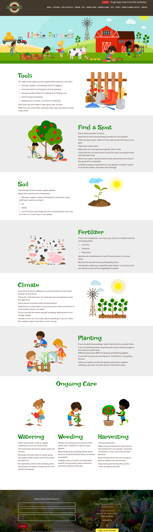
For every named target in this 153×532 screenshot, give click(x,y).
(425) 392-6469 (107, 516)
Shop (105, 2)
